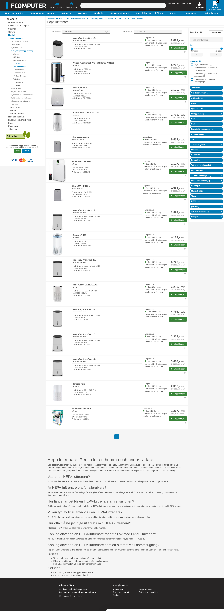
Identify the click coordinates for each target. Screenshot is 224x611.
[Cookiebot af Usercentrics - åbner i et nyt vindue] (18, 605)
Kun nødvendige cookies (200, 592)
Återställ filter (215, 33)
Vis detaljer (148, 605)
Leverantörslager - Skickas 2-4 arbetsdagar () (205, 69)
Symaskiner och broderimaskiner (22, 95)
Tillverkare (12, 129)
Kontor (11, 123)
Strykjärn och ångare (18, 91)
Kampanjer (13, 126)
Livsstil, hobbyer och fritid (19, 120)
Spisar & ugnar (16, 88)
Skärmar (12, 29)
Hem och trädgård (16, 117)
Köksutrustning (15, 107)
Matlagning (13, 110)
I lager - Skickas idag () (203, 65)
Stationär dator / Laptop (18, 26)
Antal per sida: (127, 31)
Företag (26, 150)
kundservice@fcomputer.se (178, 3)
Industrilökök (14, 104)
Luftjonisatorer (19, 70)
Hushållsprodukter (17, 38)
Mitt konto (200, 7)
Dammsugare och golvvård (20, 41)
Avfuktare (16, 54)
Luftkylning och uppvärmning (22, 51)
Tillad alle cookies (200, 583)
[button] (14, 13)
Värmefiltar (16, 85)
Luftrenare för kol (20, 73)
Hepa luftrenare (20, 66)
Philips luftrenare (20, 76)
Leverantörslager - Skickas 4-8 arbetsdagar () (205, 75)
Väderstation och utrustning (20, 101)
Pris (191, 45)
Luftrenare (16, 63)
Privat (18, 150)
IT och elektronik (15, 22)
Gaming (11, 32)
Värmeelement (18, 82)
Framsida (51, 19)
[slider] (192, 49)
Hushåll (12, 35)
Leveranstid (195, 61)
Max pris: (218, 51)
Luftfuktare (16, 57)
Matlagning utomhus (17, 113)
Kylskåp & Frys (16, 48)
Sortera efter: (56, 31)
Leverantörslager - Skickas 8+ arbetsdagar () (205, 80)
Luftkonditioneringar (19, 60)
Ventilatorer (17, 79)
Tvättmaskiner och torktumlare (21, 98)
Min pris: (194, 51)
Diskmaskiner (16, 44)
